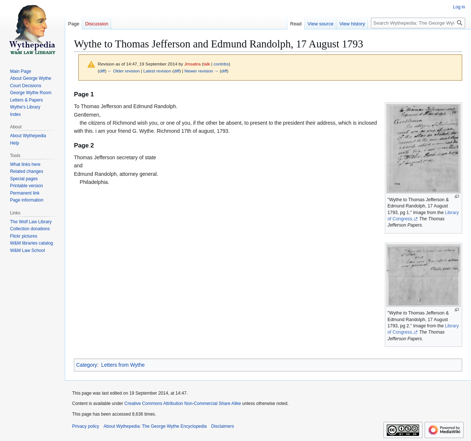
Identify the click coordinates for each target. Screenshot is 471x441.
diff (102, 70)
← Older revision (123, 70)
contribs (221, 63)
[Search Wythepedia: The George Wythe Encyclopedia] (418, 23)
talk (206, 63)
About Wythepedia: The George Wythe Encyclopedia (154, 426)
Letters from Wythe (123, 365)
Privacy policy (85, 426)
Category (86, 365)
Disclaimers (222, 426)
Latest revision (157, 70)
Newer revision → (201, 70)
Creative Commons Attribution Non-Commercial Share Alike (182, 403)
